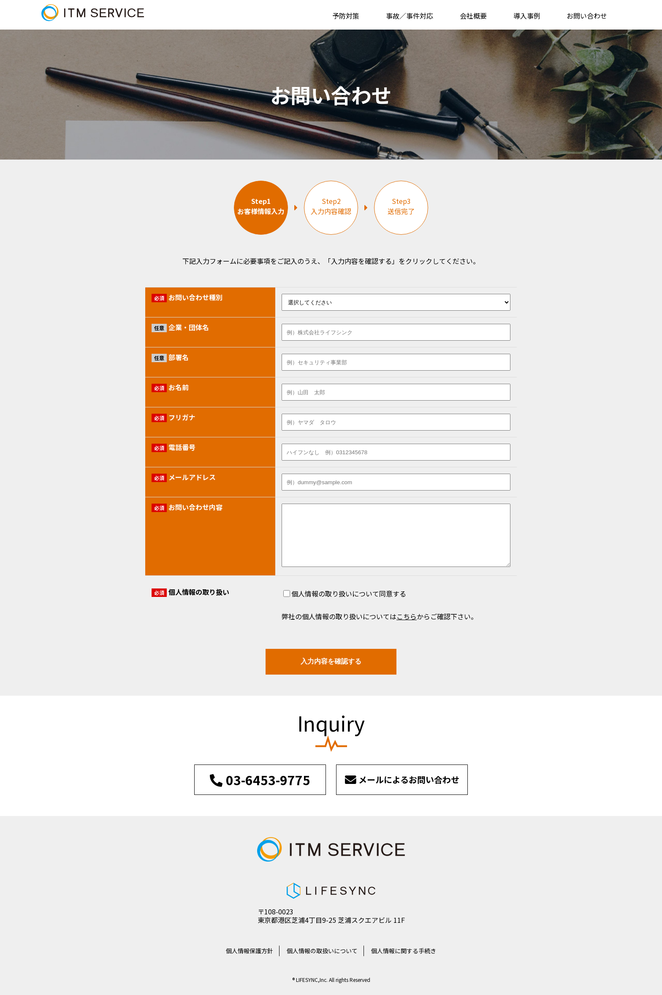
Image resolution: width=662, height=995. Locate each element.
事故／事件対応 (409, 16)
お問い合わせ (587, 16)
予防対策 (345, 16)
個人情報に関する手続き (403, 950)
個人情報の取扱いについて (322, 950)
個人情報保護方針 (249, 950)
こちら (406, 616)
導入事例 (526, 16)
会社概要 (473, 16)
